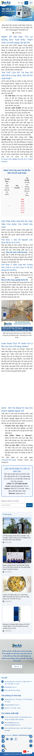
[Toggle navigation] (31, 2)
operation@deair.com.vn (12, 705)
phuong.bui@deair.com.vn (12, 725)
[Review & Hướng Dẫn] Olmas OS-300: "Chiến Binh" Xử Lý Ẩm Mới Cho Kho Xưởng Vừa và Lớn (16, 626)
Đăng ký (29, 505)
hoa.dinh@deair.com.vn (12, 722)
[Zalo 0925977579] (3, 751)
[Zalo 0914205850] (3, 741)
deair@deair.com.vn (11, 687)
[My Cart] (22, 3)
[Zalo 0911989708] (3, 737)
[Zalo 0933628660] (31, 736)
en (26, 3)
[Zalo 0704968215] (31, 741)
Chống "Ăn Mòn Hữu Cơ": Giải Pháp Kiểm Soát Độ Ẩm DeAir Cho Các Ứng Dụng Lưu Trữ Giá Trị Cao (16, 597)
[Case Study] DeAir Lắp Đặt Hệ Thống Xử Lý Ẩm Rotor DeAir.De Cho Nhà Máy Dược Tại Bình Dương (16, 567)
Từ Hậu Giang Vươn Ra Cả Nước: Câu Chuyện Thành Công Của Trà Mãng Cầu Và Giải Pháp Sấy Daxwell (17, 538)
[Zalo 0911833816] (3, 746)
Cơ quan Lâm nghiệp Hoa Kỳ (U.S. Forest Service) (17, 160)
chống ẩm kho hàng (8, 460)
